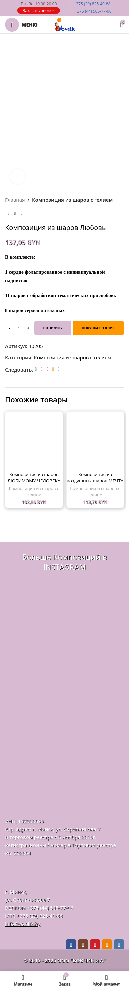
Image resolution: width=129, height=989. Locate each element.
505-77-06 (88, 11)
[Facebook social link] (36, 369)
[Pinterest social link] (47, 369)
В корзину (53, 328)
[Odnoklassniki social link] (53, 369)
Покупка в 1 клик (98, 328)
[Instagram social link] (41, 369)
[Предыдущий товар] (8, 213)
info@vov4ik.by (22, 923)
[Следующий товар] (21, 213)
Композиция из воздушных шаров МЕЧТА (95, 477)
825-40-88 (88, 4)
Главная (15, 199)
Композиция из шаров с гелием (72, 199)
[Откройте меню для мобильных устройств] (21, 24)
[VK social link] (59, 369)
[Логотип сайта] (64, 24)
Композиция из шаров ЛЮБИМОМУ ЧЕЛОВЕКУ (34, 477)
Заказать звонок (39, 10)
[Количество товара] (19, 328)
